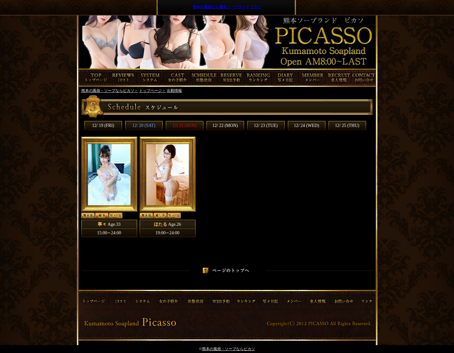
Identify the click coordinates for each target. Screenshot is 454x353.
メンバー (312, 78)
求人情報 (339, 78)
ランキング (258, 78)
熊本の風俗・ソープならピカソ (228, 349)
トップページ (94, 78)
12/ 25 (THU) (347, 125)
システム (150, 78)
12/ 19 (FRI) (103, 125)
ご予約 (231, 78)
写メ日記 (285, 78)
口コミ (123, 78)
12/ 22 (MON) (225, 125)
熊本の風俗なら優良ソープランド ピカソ (227, 7)
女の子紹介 (177, 78)
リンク (366, 299)
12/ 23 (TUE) (265, 125)
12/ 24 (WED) (306, 125)
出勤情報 (204, 78)
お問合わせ (364, 78)
